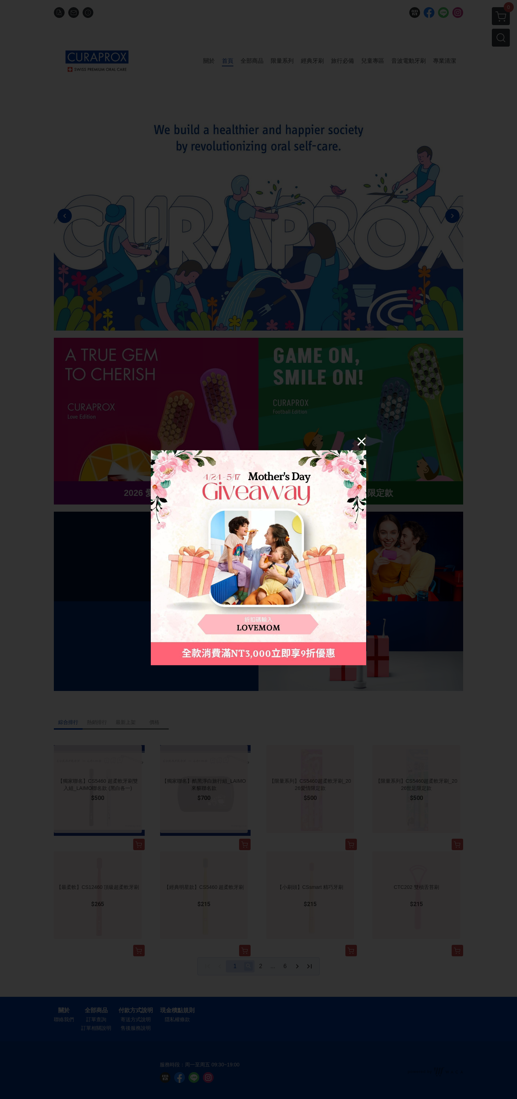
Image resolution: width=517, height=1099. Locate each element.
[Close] (361, 441)
